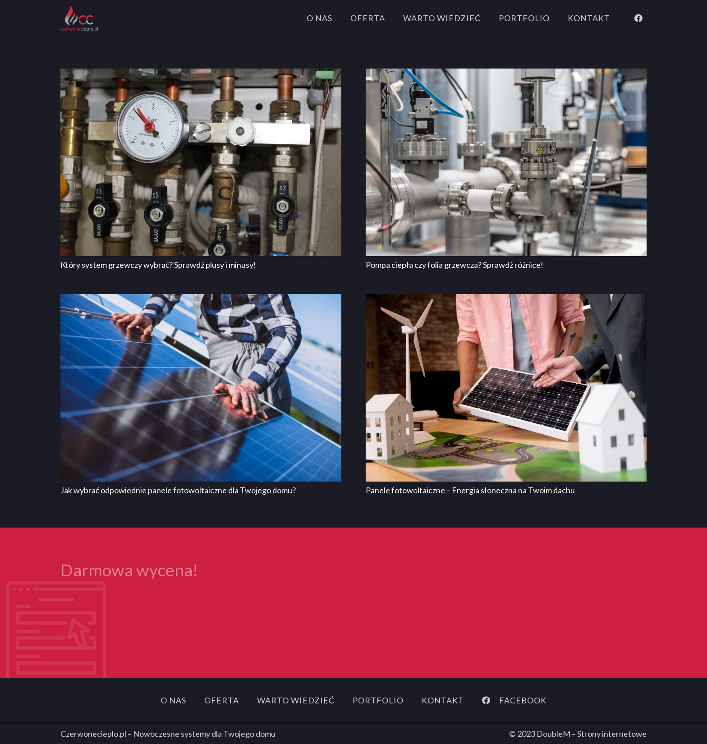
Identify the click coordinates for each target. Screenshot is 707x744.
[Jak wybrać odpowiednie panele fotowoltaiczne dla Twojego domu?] (200, 300)
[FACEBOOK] (490, 700)
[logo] (79, 18)
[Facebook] (638, 18)
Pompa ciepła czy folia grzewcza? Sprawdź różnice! (454, 265)
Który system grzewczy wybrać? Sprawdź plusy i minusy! (158, 265)
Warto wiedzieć (296, 700)
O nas (173, 700)
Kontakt (443, 700)
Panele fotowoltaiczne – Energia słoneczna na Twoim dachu (470, 490)
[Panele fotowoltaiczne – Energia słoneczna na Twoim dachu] (506, 300)
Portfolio (378, 700)
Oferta (221, 700)
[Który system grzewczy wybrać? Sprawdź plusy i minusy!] (200, 75)
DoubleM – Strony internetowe (592, 734)
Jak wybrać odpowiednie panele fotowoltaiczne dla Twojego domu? (178, 490)
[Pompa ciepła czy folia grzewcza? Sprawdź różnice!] (506, 75)
